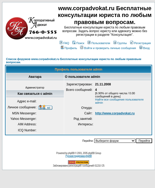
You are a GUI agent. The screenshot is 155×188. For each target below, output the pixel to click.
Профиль (69, 48)
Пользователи (98, 43)
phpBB (71, 153)
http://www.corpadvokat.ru (115, 113)
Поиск (78, 43)
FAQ (64, 43)
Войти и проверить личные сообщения (108, 48)
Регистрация (140, 43)
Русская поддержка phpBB (78, 156)
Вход (144, 48)
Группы (120, 43)
